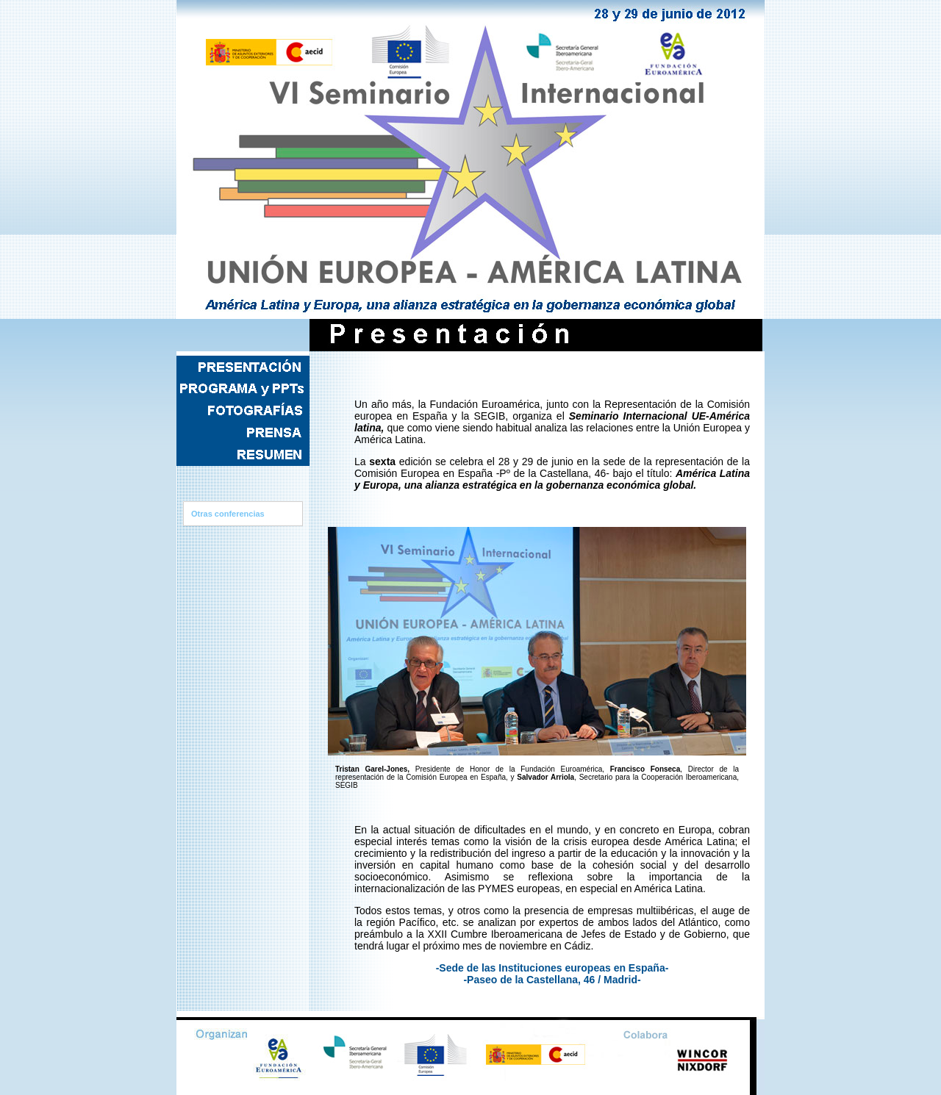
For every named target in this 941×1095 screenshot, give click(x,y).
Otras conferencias (228, 513)
